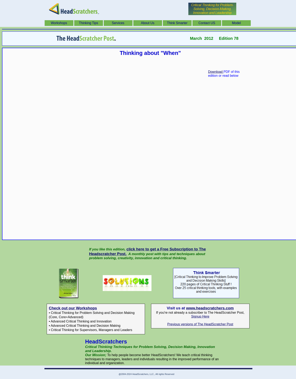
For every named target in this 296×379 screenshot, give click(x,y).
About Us (147, 23)
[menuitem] (59, 23)
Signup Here (200, 316)
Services (118, 23)
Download (216, 71)
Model (236, 23)
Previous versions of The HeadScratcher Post (200, 324)
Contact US (207, 23)
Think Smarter (177, 23)
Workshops (59, 23)
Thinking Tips (88, 23)
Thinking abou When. (150, 153)
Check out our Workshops (73, 308)
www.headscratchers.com (210, 308)
